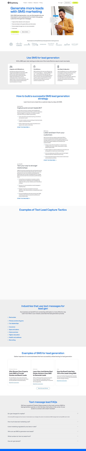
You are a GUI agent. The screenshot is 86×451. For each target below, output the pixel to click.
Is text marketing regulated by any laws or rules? (22, 386)
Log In (61, 2)
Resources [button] (36, 2)
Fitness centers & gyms (16, 279)
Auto (58, 327)
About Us (65, 449)
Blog (32, 449)
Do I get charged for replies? (16, 372)
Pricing (41, 2)
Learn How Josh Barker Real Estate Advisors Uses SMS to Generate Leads (43, 332)
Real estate (12, 276)
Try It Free (75, 2)
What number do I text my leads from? (19, 396)
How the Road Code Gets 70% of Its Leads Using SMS (66, 331)
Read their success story (14, 341)
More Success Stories (43, 347)
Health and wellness (15, 296)
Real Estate (35, 327)
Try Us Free (14, 32)
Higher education (14, 293)
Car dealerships (14, 282)
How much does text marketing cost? (19, 381)
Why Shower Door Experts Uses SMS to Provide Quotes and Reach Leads (18, 332)
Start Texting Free (23, 127)
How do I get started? (14, 401)
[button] (58, 3)
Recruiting (12, 298)
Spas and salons (14, 288)
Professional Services (13, 327)
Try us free (43, 436)
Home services (13, 290)
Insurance (12, 285)
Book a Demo (67, 2)
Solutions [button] (30, 2)
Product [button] (25, 2)
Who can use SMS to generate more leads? (21, 391)
